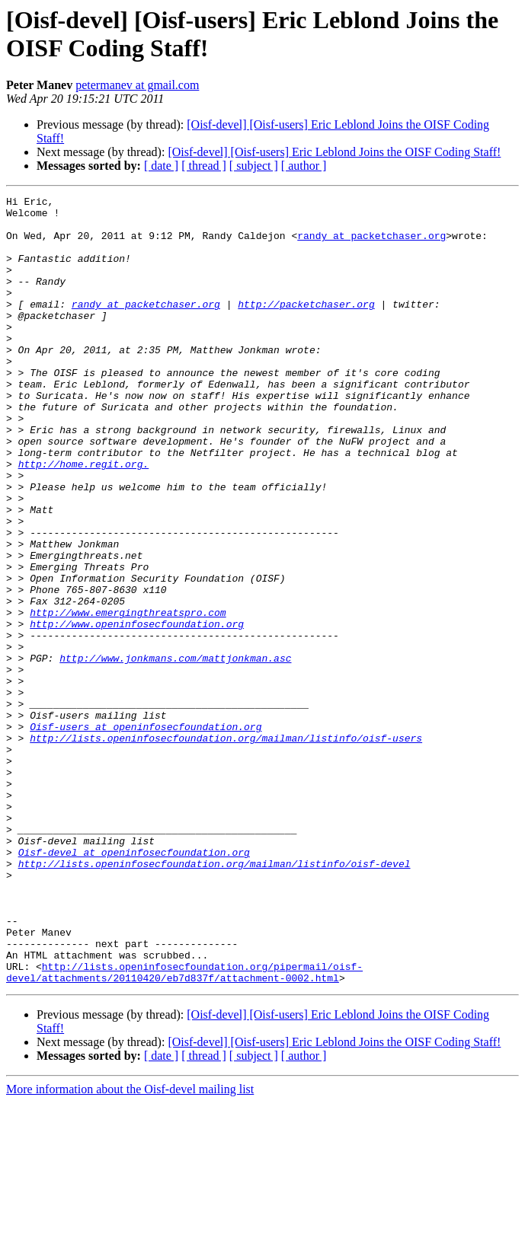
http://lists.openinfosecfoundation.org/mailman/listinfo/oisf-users (226, 847)
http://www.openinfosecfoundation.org (137, 710)
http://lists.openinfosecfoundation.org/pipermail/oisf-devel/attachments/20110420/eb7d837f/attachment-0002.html (184, 1128)
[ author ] (304, 165)
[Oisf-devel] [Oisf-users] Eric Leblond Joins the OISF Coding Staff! (334, 151)
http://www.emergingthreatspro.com (128, 696)
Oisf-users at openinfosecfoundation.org (145, 834)
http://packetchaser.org (306, 326)
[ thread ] (203, 165)
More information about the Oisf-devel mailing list (130, 1246)
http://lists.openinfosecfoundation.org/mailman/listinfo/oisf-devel (214, 998)
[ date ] (161, 165)
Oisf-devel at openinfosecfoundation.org (134, 984)
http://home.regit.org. (83, 518)
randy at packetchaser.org (371, 244)
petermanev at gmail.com (137, 84)
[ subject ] (253, 165)
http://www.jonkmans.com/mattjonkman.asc (175, 751)
